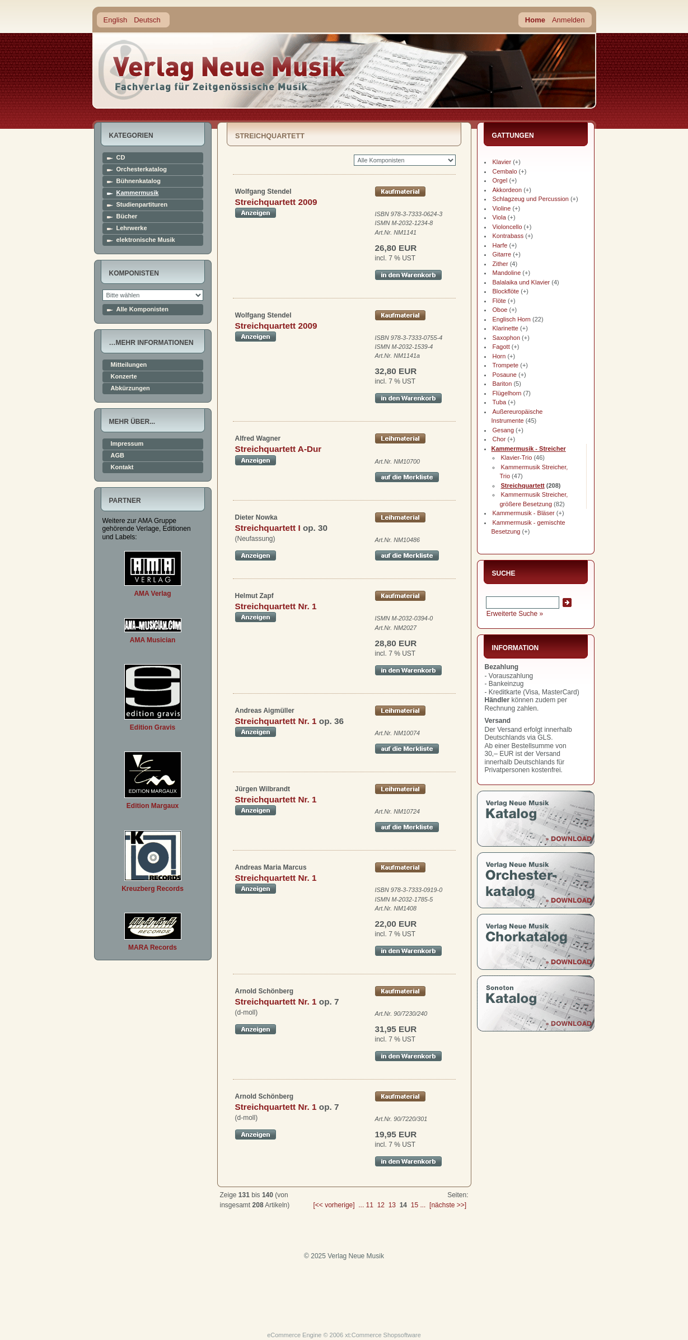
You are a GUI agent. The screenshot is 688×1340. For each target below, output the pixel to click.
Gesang (503, 430)
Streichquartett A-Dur (278, 449)
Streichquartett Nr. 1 (276, 606)
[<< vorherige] (334, 1205)
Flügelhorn (507, 393)
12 (381, 1205)
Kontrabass (508, 235)
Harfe (500, 245)
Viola (499, 217)
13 (392, 1205)
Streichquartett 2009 (276, 202)
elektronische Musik (145, 240)
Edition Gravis (152, 727)
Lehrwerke (131, 228)
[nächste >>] (447, 1205)
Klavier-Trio (516, 457)
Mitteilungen (129, 365)
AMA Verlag (152, 593)
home (222, 69)
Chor (499, 439)
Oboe (500, 309)
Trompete (506, 365)
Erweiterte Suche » (514, 614)
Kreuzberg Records (152, 889)
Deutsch (147, 20)
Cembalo (505, 171)
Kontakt (122, 467)
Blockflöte (506, 291)
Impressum (127, 444)
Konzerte (124, 376)
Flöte (499, 300)
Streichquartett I (268, 528)
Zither (500, 263)
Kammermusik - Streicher (529, 448)
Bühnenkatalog (138, 181)
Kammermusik (137, 193)
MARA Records (152, 947)
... (361, 1205)
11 (369, 1205)
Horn (499, 356)
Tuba (500, 402)
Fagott (501, 346)
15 (414, 1205)
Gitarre (502, 254)
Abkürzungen (130, 388)
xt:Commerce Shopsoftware (383, 1335)
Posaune (505, 374)
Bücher (127, 216)
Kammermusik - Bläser (524, 513)
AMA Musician (153, 640)
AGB (117, 455)
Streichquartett (523, 485)
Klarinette (505, 328)
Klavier (502, 161)
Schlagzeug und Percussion (531, 198)
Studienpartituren (142, 205)
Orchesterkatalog (141, 169)
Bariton (502, 383)
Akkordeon (507, 189)
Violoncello (507, 226)
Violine (502, 208)
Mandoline (507, 272)
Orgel (500, 180)
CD (120, 158)
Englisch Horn (512, 319)
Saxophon (507, 337)
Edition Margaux (153, 806)
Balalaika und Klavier (521, 282)
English (116, 20)
